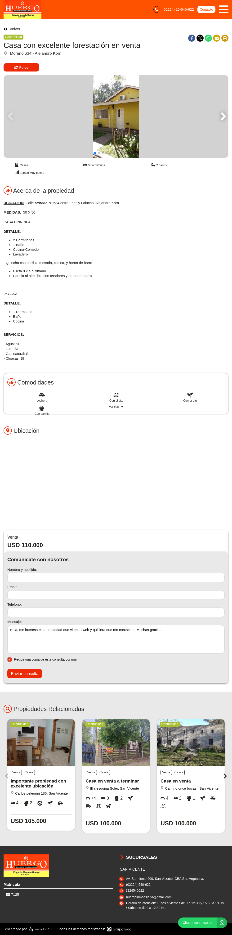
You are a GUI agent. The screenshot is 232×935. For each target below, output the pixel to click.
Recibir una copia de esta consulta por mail (42, 659)
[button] (222, 116)
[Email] (116, 595)
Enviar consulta (24, 673)
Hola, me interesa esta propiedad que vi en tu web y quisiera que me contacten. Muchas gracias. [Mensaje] (116, 639)
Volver (12, 29)
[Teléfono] (116, 612)
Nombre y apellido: (22, 570)
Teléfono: (14, 604)
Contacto (206, 9)
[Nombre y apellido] (116, 577)
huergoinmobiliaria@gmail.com (149, 897)
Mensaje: (14, 622)
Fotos (21, 67)
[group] (116, 116)
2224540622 (135, 890)
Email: (12, 587)
